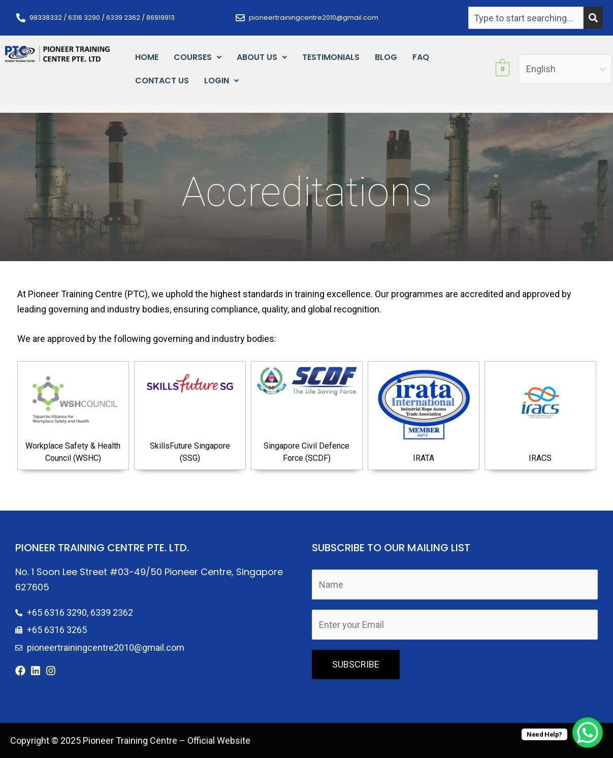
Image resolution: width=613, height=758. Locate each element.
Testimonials (331, 57)
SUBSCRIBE (355, 664)
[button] (197, 57)
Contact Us (162, 80)
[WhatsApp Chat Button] (587, 732)
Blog (386, 57)
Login (221, 80)
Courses (197, 57)
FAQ (420, 57)
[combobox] (526, 18)
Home (146, 57)
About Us (262, 57)
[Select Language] (565, 69)
